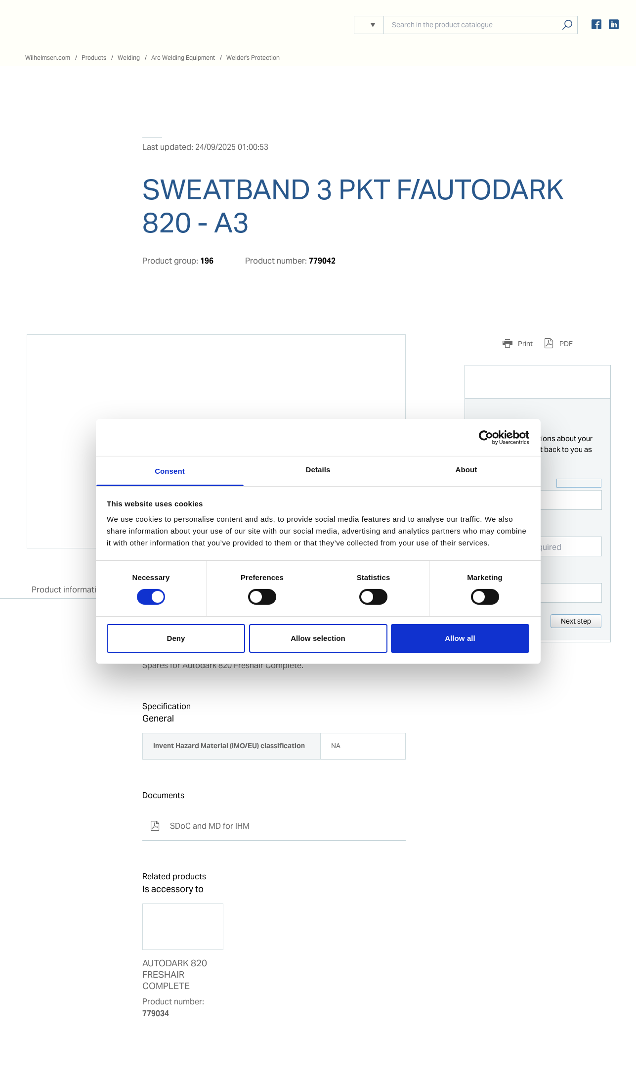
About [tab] (466, 469)
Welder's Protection (253, 57)
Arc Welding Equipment (183, 57)
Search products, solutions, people (567, 25)
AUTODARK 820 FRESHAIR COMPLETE (174, 975)
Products (94, 57)
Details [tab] (318, 469)
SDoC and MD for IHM (200, 826)
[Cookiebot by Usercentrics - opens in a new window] (486, 437)
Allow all (460, 638)
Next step (576, 621)
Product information (69, 590)
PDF (565, 343)
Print (524, 343)
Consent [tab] (170, 471)
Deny (176, 638)
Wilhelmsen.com (47, 57)
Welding (129, 57)
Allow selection (318, 638)
